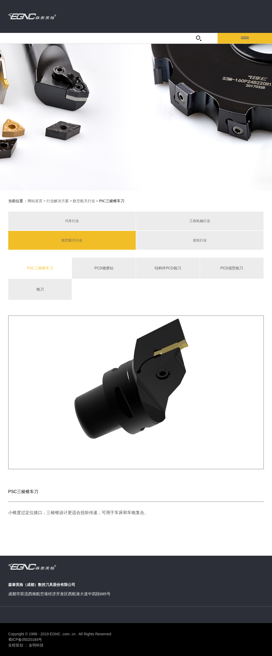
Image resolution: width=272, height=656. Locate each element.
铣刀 (40, 289)
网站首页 (35, 201)
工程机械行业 (199, 221)
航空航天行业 (84, 201)
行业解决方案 (57, 201)
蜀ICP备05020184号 (25, 639)
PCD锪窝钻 (103, 268)
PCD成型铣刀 (231, 268)
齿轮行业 (200, 240)
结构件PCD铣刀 (168, 268)
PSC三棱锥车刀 (40, 268)
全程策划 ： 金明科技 (26, 645)
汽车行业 (72, 221)
